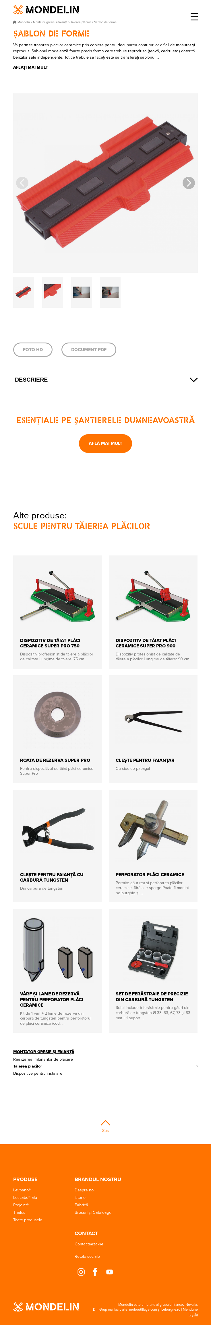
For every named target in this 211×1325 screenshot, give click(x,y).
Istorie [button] (80, 1197)
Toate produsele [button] (27, 1220)
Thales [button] (19, 1212)
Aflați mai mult (30, 67)
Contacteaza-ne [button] (89, 1244)
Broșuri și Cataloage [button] (93, 1212)
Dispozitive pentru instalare (37, 1073)
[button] (189, 183)
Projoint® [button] (21, 1205)
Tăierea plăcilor (27, 1066)
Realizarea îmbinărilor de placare (43, 1059)
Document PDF (89, 349)
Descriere (31, 379)
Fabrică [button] (81, 1205)
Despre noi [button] (84, 1190)
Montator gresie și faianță (43, 1052)
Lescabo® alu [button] (25, 1197)
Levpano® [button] (22, 1190)
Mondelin (46, 9)
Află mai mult (105, 443)
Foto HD (33, 349)
